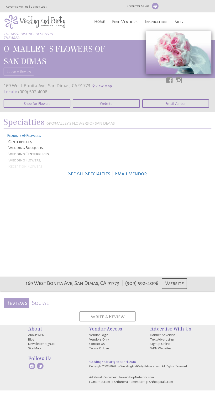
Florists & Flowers (24, 135)
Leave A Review (19, 71)
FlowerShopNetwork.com (136, 377)
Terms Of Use (99, 348)
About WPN (36, 335)
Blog (178, 22)
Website (106, 103)
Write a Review (108, 316)
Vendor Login (39, 6)
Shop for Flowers (37, 103)
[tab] (16, 303)
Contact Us (97, 344)
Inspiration (156, 22)
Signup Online (160, 344)
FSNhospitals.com (160, 381)
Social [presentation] (40, 303)
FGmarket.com (99, 381)
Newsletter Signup (137, 6)
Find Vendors (124, 22)
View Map (102, 86)
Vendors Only (99, 339)
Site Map (34, 348)
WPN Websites (161, 348)
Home (99, 21)
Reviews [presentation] (16, 303)
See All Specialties (89, 173)
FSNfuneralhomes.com (128, 381)
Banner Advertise (163, 335)
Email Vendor (175, 103)
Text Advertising (161, 339)
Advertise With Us (17, 6)
